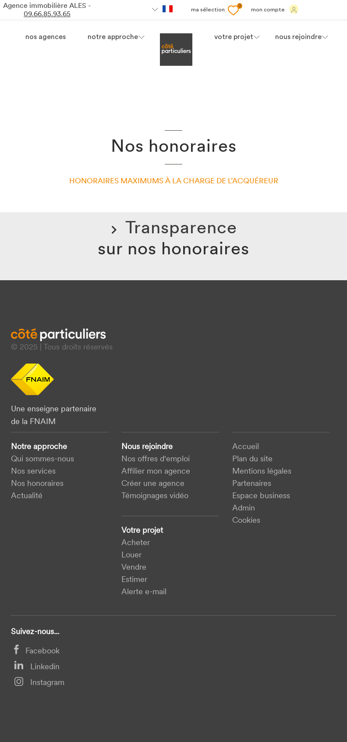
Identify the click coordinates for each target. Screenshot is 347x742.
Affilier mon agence (155, 471)
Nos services (33, 471)
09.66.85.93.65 (47, 14)
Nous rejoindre (147, 447)
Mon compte (275, 9)
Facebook (37, 651)
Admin (243, 508)
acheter (135, 543)
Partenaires (251, 484)
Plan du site (252, 459)
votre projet (233, 37)
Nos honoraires (37, 484)
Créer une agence (152, 484)
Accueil (245, 447)
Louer (131, 555)
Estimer (134, 580)
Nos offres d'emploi (155, 459)
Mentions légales (261, 471)
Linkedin (37, 667)
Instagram (39, 683)
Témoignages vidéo (154, 496)
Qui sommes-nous (42, 459)
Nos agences (45, 37)
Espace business (261, 496)
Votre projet (142, 531)
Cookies (246, 521)
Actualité (26, 496)
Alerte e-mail (143, 592)
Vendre (133, 568)
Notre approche (113, 37)
